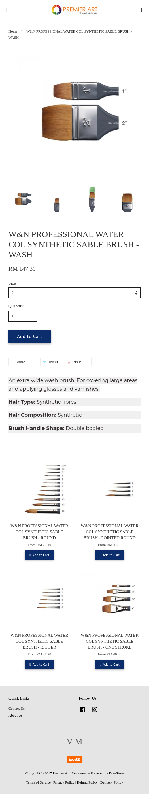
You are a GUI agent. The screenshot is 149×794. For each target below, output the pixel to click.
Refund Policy (87, 782)
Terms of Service (38, 782)
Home (12, 31)
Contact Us (16, 709)
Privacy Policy (63, 782)
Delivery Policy (111, 782)
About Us (15, 716)
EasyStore (116, 773)
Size (12, 283)
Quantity (16, 306)
